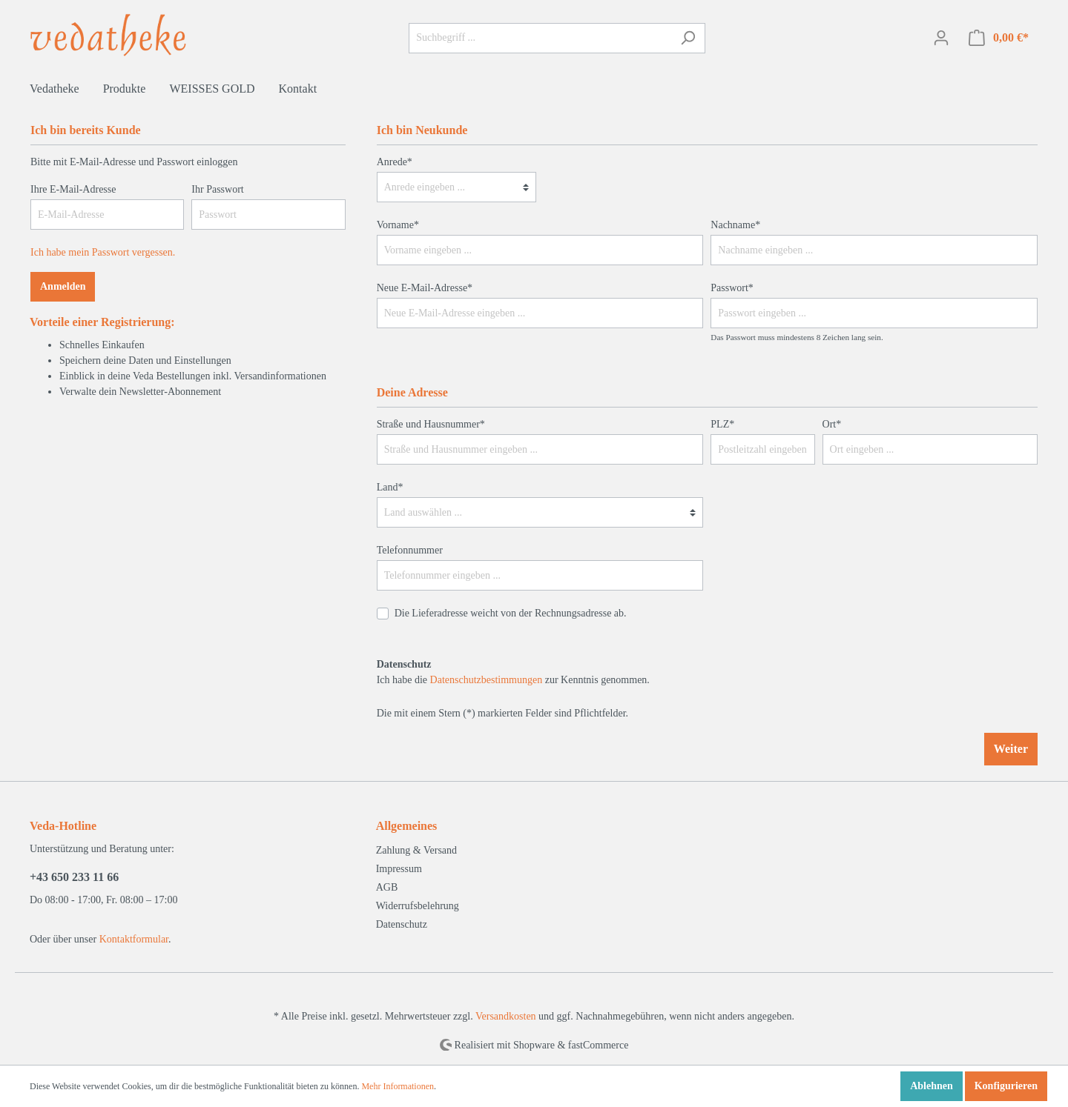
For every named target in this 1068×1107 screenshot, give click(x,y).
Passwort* (732, 287)
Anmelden (62, 286)
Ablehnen (931, 1085)
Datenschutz (401, 924)
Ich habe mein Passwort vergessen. (102, 252)
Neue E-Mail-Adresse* (424, 287)
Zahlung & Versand (416, 850)
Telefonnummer (410, 550)
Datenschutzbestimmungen (486, 679)
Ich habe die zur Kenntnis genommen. (513, 672)
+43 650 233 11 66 (74, 877)
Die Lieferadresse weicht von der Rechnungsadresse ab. (511, 613)
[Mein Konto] (941, 38)
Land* (390, 487)
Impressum (399, 868)
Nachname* (735, 224)
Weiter (1011, 748)
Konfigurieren (1006, 1085)
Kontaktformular (133, 939)
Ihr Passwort (217, 189)
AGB (387, 887)
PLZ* (722, 424)
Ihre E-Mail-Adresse (73, 189)
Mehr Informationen (397, 1086)
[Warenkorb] (999, 38)
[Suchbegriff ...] (540, 38)
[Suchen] (687, 38)
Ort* (832, 424)
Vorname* (398, 224)
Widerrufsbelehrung (417, 905)
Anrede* (394, 161)
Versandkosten (505, 1016)
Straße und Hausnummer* (431, 424)
